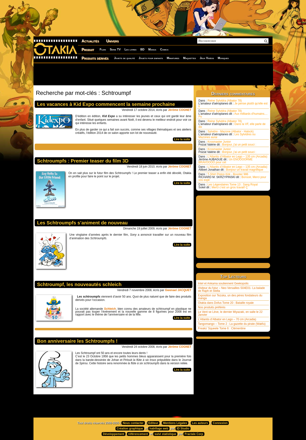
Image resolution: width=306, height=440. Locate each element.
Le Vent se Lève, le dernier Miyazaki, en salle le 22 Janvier (230, 313)
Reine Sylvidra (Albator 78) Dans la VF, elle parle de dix (232, 124)
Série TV (115, 49)
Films (103, 49)
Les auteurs (200, 423)
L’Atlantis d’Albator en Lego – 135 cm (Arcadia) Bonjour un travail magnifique (232, 168)
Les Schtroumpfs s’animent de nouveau (82, 222)
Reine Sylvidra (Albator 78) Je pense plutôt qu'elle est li (233, 103)
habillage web (158, 428)
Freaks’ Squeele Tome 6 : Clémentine (222, 328)
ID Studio (183, 428)
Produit (88, 50)
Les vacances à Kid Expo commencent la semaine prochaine (106, 104)
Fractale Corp (194, 434)
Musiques (223, 58)
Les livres (131, 49)
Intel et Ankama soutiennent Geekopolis (223, 283)
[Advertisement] (153, 74)
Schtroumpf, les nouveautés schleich (79, 284)
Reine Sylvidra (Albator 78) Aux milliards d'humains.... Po (233, 113)
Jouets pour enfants (151, 58)
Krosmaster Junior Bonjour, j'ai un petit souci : (227, 143)
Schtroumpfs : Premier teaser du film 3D (82, 160)
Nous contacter (133, 423)
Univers (112, 41)
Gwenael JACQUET (178, 290)
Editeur (153, 423)
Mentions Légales (175, 423)
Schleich (110, 308)
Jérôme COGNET (179, 110)
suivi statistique (165, 434)
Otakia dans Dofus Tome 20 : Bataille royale (226, 302)
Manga (152, 49)
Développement (113, 434)
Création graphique (130, 428)
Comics (164, 49)
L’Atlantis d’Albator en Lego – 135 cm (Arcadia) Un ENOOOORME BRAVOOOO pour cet (232, 159)
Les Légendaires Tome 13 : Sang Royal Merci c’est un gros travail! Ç (228, 186)
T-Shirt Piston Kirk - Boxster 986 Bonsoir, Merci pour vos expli (232, 177)
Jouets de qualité (124, 58)
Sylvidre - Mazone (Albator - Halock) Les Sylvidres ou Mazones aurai (227, 134)
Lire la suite (182, 139)
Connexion (220, 423)
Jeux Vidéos (207, 58)
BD (142, 49)
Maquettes (189, 58)
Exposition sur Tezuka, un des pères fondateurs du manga (230, 297)
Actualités (90, 41)
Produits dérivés (95, 58)
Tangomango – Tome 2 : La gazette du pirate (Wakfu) (232, 324)
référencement (138, 434)
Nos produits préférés (211, 307)
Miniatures (173, 58)
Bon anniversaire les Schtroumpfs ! (77, 341)
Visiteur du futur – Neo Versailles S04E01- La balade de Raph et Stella (231, 289)
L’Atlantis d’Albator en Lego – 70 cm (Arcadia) (227, 319)
